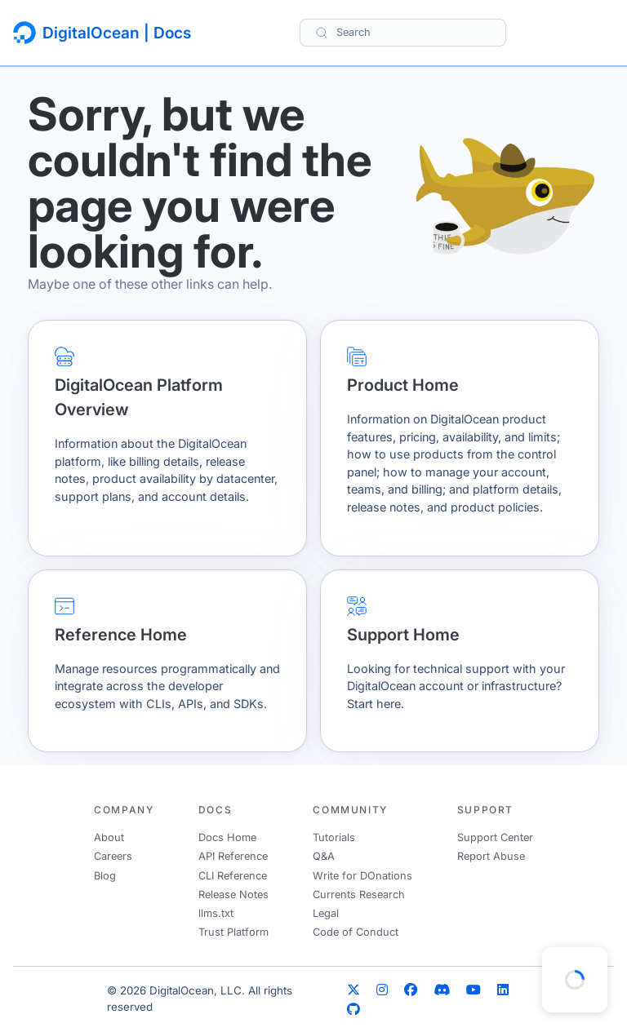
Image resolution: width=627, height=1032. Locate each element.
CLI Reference (232, 876)
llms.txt (215, 913)
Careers (113, 856)
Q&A (324, 856)
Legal (326, 913)
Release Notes (233, 894)
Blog (105, 876)
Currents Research (359, 894)
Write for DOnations (362, 876)
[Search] (403, 32)
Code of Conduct (355, 932)
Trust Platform (233, 932)
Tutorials (334, 837)
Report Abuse (491, 856)
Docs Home (227, 837)
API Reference (233, 856)
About (109, 837)
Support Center (495, 837)
